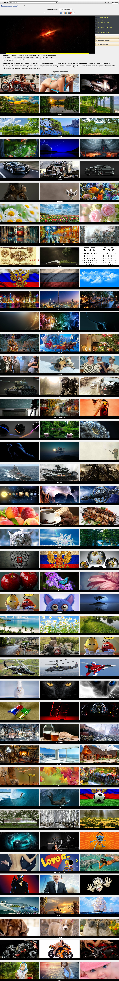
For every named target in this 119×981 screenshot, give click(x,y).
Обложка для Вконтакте (102, 25)
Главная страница (6, 6)
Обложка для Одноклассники (103, 27)
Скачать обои (100, 37)
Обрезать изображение (102, 32)
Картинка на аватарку (101, 30)
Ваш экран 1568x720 (101, 17)
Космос (15, 6)
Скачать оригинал (100, 20)
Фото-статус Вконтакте (102, 22)
